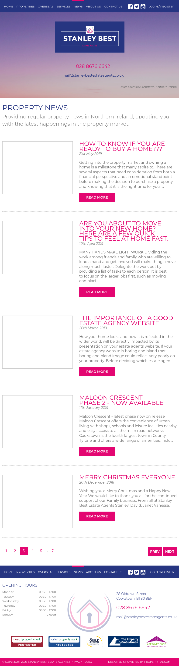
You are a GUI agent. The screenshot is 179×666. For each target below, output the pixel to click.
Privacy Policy (81, 661)
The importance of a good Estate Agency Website (126, 320)
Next (169, 551)
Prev (155, 551)
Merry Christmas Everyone (127, 477)
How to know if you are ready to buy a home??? (122, 146)
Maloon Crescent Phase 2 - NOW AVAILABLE (121, 400)
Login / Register (161, 6)
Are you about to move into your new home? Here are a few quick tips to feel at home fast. (123, 231)
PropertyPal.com (157, 661)
